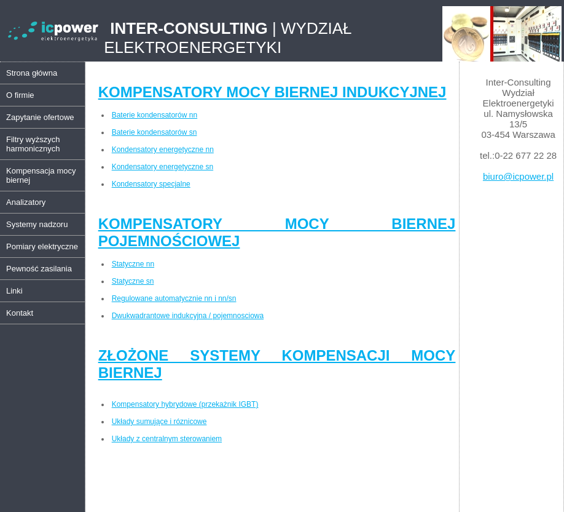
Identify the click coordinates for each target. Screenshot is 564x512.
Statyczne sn (133, 281)
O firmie (20, 95)
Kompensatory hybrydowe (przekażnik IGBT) (185, 404)
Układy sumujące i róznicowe (159, 421)
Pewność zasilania (39, 268)
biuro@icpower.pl (518, 176)
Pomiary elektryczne (42, 246)
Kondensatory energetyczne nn (163, 149)
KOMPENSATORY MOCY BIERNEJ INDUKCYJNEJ (272, 92)
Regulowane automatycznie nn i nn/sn (174, 298)
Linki (14, 290)
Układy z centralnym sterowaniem (167, 438)
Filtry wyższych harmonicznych (33, 144)
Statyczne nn (133, 264)
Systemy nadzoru (37, 224)
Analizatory (25, 202)
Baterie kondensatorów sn (154, 132)
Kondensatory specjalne (151, 184)
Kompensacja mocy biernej (41, 175)
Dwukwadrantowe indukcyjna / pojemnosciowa (188, 315)
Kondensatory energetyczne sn (162, 166)
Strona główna (31, 73)
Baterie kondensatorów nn (154, 115)
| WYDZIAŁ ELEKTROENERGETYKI (227, 38)
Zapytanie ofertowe (40, 117)
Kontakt (19, 313)
